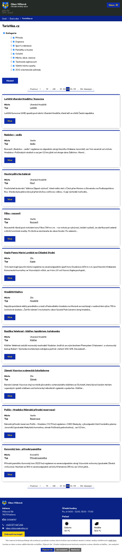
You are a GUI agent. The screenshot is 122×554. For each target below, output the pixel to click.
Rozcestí (34, 222)
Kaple (32, 261)
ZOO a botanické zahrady (28, 69)
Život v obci (14, 18)
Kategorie (11, 33)
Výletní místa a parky (25, 65)
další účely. (113, 540)
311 (61, 89)
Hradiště (34, 300)
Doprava (19, 41)
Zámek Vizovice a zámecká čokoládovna (26, 370)
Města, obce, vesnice (25, 57)
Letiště (33, 107)
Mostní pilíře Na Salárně (17, 173)
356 (81, 89)
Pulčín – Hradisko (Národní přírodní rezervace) (29, 409)
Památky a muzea (24, 49)
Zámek (33, 379)
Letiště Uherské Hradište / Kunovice (24, 98)
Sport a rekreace (23, 45)
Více (10, 121)
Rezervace (35, 418)
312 (64, 89)
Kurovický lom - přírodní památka (22, 449)
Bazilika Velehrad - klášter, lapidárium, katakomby (32, 331)
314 (71, 89)
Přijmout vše (47, 550)
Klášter (33, 340)
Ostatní (19, 53)
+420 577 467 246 (14, 524)
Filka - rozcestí (12, 213)
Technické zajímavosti (26, 61)
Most (32, 183)
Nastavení (75, 550)
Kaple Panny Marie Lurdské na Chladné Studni (29, 252)
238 (54, 89)
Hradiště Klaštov (13, 291)
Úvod (4, 18)
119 (47, 89)
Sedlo (32, 143)
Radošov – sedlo (13, 134)
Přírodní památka (38, 458)
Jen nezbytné (61, 550)
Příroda (19, 37)
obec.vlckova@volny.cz (17, 528)
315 (74, 89)
